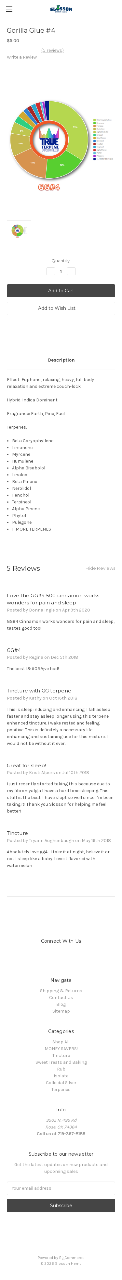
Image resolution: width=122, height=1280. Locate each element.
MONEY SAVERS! (61, 1048)
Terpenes (61, 1089)
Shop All (61, 1042)
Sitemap (61, 1011)
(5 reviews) (52, 50)
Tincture (61, 1055)
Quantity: (61, 260)
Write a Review (22, 57)
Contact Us (61, 997)
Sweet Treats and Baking (61, 1062)
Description (61, 360)
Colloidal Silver (61, 1082)
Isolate (61, 1076)
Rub (61, 1069)
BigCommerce (72, 1257)
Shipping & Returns (61, 991)
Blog (61, 1004)
